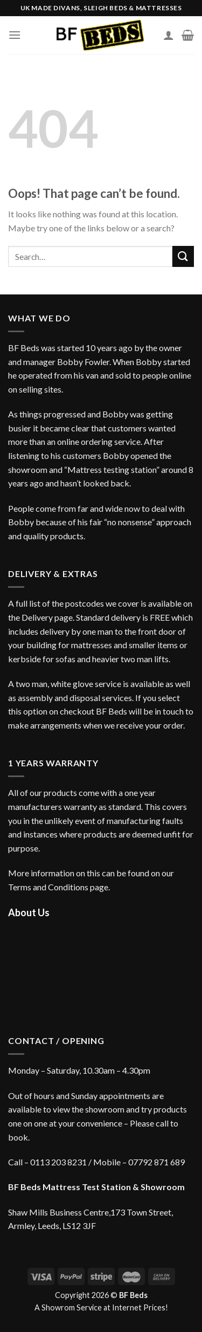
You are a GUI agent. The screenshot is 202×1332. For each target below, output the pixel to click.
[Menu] (14, 35)
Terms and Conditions (48, 887)
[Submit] (183, 256)
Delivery (37, 617)
